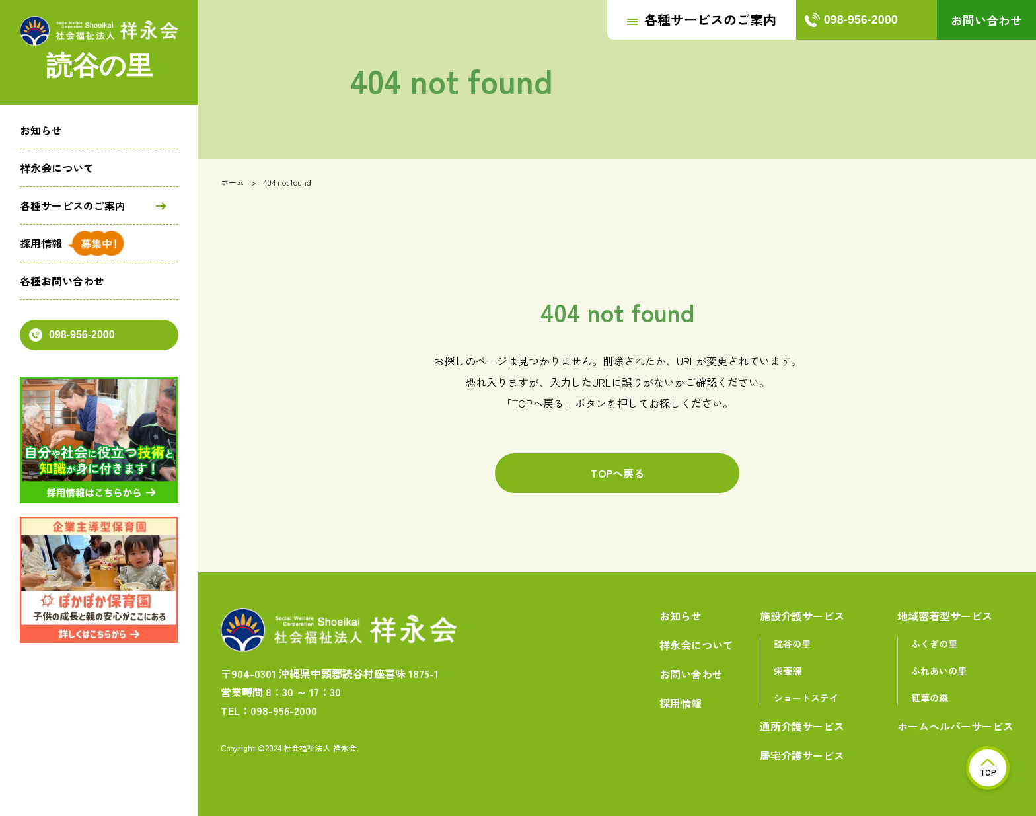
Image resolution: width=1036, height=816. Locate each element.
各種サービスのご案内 (73, 205)
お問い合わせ (986, 19)
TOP (988, 768)
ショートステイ (806, 697)
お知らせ (41, 130)
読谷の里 (792, 643)
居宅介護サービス (802, 755)
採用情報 (41, 243)
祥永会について (57, 168)
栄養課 (787, 670)
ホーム (232, 182)
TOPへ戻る (617, 473)
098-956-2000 (72, 335)
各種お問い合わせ (62, 281)
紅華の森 (929, 697)
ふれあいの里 (939, 670)
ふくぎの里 (934, 643)
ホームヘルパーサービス (955, 726)
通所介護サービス (802, 726)
